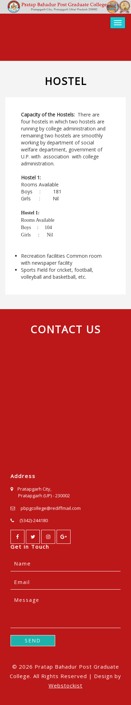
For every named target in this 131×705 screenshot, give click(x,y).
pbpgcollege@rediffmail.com (51, 508)
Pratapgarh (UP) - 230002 (44, 495)
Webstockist (65, 685)
